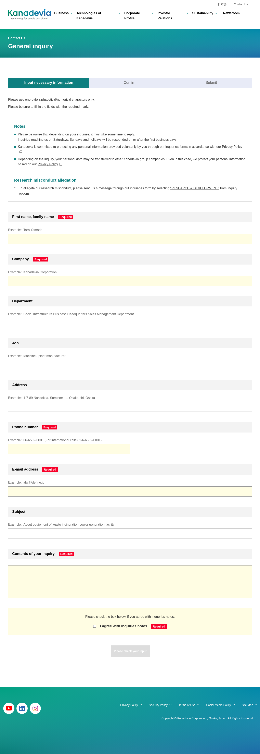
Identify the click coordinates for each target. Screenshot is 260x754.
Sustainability (202, 13)
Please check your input (130, 651)
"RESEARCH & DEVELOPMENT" (194, 188)
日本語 (222, 4)
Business (61, 13)
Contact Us (241, 4)
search (249, 16)
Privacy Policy (48, 164)
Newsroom (231, 13)
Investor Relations (164, 15)
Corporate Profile (132, 15)
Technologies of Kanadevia (88, 15)
